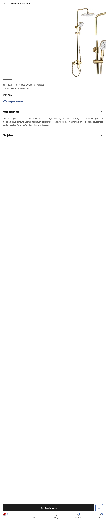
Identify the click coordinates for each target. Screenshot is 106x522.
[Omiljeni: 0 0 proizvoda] (78, 516)
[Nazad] (4, 4)
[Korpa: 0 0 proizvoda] (101, 516)
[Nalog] (56, 516)
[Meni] (34, 516)
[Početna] (9, 516)
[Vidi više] (101, 4)
